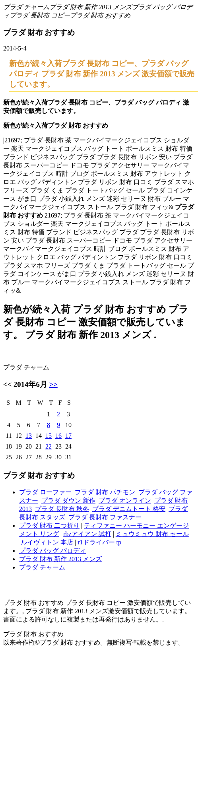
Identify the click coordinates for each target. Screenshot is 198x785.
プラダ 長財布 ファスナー (105, 517)
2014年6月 (30, 384)
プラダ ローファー (45, 492)
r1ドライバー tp (99, 542)
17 (68, 435)
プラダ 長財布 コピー (40, 15)
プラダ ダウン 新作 (68, 500)
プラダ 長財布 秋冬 (62, 508)
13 (28, 435)
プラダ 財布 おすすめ (100, 15)
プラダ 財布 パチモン (105, 492)
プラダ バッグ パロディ (52, 550)
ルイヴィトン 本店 (47, 542)
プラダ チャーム (26, 7)
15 (48, 435)
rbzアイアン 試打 (87, 533)
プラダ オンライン (125, 500)
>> (53, 384)
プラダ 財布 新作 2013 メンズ (90, 7)
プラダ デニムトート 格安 (128, 508)
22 (48, 446)
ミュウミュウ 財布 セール (152, 533)
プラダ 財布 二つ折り (49, 525)
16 (58, 435)
